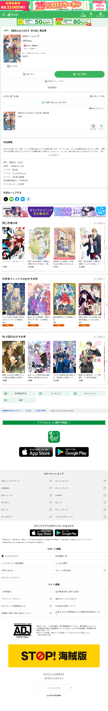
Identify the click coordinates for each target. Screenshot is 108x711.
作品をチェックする (55, 81)
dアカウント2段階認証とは (13, 606)
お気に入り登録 (99, 96)
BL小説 (15, 170)
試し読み (14, 66)
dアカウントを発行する (54, 674)
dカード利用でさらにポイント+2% (33, 53)
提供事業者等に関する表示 (67, 591)
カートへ (30, 74)
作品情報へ (53, 87)
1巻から (92, 108)
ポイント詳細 (29, 49)
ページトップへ (54, 688)
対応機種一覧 (61, 556)
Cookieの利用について (65, 606)
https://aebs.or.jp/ (44, 635)
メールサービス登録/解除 (12, 563)
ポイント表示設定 (63, 570)
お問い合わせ (7, 570)
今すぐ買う (82, 74)
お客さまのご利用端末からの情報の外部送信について (78, 613)
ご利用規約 (6, 591)
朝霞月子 (25, 36)
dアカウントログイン (10, 577)
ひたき (33, 36)
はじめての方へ (10, 556)
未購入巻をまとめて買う (56, 102)
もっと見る (98, 223)
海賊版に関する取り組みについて (16, 613)
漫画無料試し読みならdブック (11, 410)
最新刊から (100, 108)
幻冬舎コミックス (17, 166)
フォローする (38, 36)
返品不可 (25, 56)
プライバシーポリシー (11, 599)
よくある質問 (61, 563)
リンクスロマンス (19, 173)
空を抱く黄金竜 (18, 177)
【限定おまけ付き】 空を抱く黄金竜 (33, 113)
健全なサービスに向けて (66, 599)
